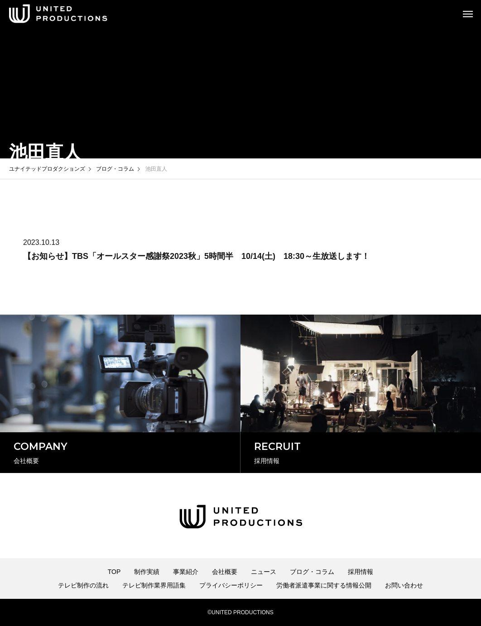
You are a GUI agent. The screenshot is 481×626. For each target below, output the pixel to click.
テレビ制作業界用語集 (154, 585)
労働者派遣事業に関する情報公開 (323, 585)
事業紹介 (185, 572)
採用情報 (360, 572)
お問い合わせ (404, 585)
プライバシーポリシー (231, 585)
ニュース (263, 572)
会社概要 (224, 572)
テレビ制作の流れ (83, 585)
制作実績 (146, 572)
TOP (114, 572)
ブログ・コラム (312, 572)
